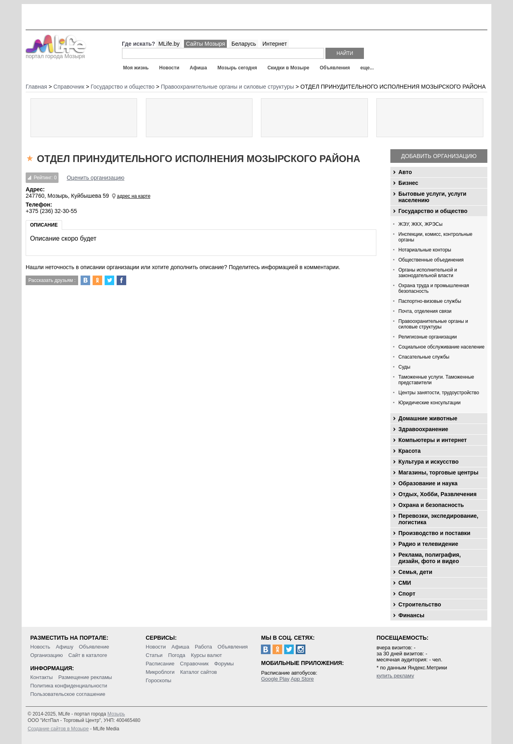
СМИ (404, 583)
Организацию (46, 655)
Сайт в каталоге (88, 655)
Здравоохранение (423, 429)
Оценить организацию (95, 177)
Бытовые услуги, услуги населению (432, 197)
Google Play (275, 679)
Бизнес (408, 183)
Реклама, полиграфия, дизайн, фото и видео (429, 557)
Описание (44, 225)
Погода (177, 655)
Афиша (198, 68)
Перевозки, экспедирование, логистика (438, 519)
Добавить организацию (439, 156)
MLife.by (169, 44)
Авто (405, 172)
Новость (40, 647)
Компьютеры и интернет (432, 440)
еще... (367, 68)
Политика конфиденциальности (68, 686)
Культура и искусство (428, 461)
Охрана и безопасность (431, 505)
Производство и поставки (434, 533)
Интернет (275, 44)
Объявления (335, 68)
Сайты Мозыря (205, 44)
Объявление (94, 647)
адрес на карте (134, 196)
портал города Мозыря (56, 53)
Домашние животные (427, 418)
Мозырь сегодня (237, 68)
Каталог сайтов (198, 672)
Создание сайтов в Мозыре (58, 729)
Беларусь (243, 44)
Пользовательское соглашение (67, 694)
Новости (169, 68)
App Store (302, 679)
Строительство (419, 604)
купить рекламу (395, 676)
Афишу (64, 647)
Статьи (154, 655)
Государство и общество (432, 211)
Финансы (411, 615)
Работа (203, 647)
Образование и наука (427, 483)
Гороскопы (159, 680)
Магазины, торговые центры (438, 472)
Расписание (160, 664)
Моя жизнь (136, 68)
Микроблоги (160, 672)
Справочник (194, 664)
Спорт (406, 593)
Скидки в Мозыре (288, 68)
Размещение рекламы (85, 677)
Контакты (41, 677)
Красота (409, 451)
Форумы (224, 664)
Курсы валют (206, 655)
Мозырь (116, 714)
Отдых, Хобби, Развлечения (437, 494)
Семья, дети (415, 572)
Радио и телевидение (428, 544)
